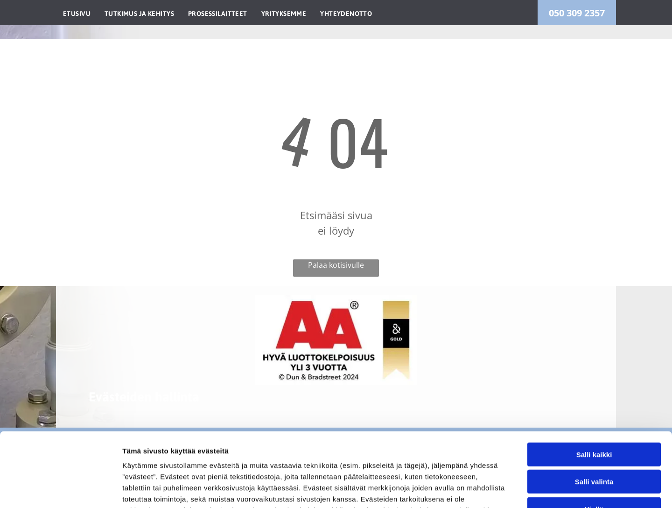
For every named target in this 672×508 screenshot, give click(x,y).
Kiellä (594, 440)
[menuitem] (77, 12)
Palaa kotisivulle (336, 265)
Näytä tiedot (499, 490)
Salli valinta (594, 412)
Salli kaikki (594, 385)
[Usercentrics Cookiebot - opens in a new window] (60, 490)
